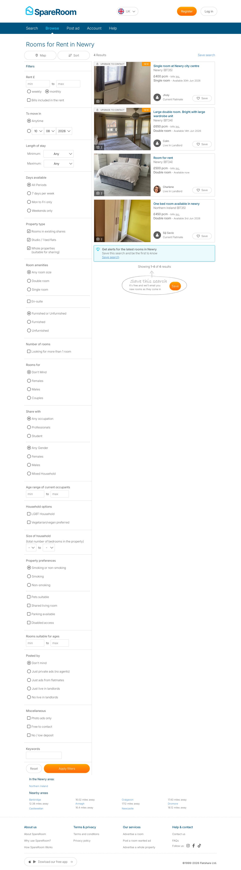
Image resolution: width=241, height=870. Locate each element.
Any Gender (40, 448)
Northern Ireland (38, 786)
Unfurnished (40, 330)
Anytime (37, 121)
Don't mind (39, 663)
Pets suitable (40, 597)
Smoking (38, 576)
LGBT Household (42, 514)
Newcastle (127, 808)
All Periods (39, 185)
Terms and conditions (86, 834)
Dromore (173, 803)
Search (32, 28)
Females (37, 381)
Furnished (38, 322)
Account (94, 28)
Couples (37, 398)
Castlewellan (36, 808)
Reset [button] (34, 768)
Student (37, 436)
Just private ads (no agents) (51, 671)
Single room (40, 289)
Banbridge (35, 799)
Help (113, 28)
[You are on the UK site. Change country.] (127, 11)
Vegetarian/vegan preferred (50, 522)
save (175, 286)
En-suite (37, 301)
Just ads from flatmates (48, 680)
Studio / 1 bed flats (43, 240)
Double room (40, 281)
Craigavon (127, 799)
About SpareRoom (35, 834)
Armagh (80, 803)
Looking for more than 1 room (51, 351)
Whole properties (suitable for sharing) (45, 250)
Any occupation (42, 419)
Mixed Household (44, 473)
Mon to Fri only (42, 202)
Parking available (43, 614)
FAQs (175, 840)
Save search (206, 55)
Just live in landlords (46, 688)
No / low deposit (42, 735)
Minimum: (34, 153)
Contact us (178, 834)
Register (187, 11)
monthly (55, 91)
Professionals (41, 427)
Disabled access (42, 623)
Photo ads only (41, 718)
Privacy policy (82, 840)
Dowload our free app (50, 862)
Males (36, 389)
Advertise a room (133, 834)
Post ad (73, 28)
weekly (37, 91)
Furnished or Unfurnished (49, 313)
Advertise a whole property (139, 847)
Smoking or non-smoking (49, 568)
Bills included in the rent (47, 100)
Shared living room (44, 605)
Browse (52, 28)
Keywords (33, 749)
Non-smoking (41, 585)
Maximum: (34, 163)
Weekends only (42, 211)
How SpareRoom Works (38, 847)
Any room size (41, 272)
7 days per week (43, 193)
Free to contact (41, 726)
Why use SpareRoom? (37, 840)
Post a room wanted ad (137, 840)
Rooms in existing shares (48, 231)
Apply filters (67, 768)
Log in (209, 11)
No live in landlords (45, 697)
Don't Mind (39, 372)
